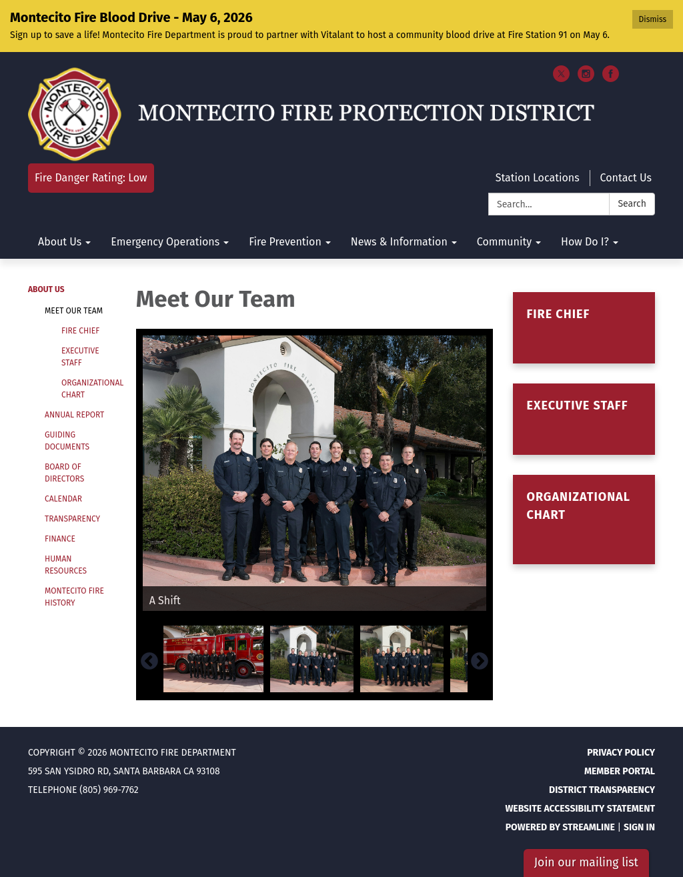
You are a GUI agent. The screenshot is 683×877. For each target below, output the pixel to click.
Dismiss (652, 19)
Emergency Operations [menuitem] (165, 241)
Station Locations (538, 177)
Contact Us (626, 177)
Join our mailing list (586, 863)
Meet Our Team (74, 310)
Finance (60, 539)
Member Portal (619, 771)
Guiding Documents (67, 441)
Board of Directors (64, 473)
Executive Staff (80, 356)
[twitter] (561, 78)
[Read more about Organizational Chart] (584, 519)
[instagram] (586, 78)
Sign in (639, 827)
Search (632, 203)
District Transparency (602, 790)
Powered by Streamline (560, 827)
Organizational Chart (88, 388)
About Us (46, 289)
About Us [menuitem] (59, 241)
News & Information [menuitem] (399, 241)
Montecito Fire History (74, 597)
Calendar (63, 499)
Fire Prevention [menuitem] (285, 241)
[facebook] (610, 78)
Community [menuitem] (504, 241)
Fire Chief (80, 330)
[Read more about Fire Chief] (584, 327)
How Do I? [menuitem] (585, 241)
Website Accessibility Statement (580, 808)
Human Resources (66, 565)
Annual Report (74, 414)
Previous (149, 662)
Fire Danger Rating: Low (91, 177)
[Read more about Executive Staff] (584, 419)
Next (480, 662)
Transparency (72, 519)
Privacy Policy (621, 752)
